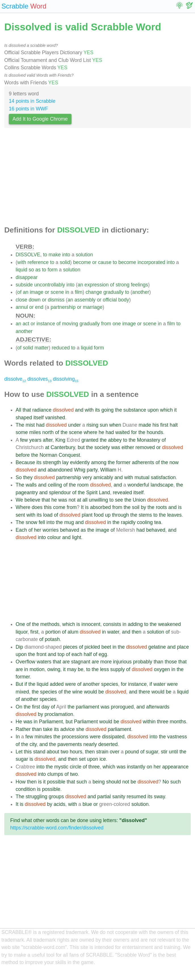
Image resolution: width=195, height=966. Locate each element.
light (76, 537)
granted (89, 440)
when (115, 425)
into (66, 254)
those (171, 662)
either (127, 447)
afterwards (157, 707)
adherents (143, 462)
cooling (145, 522)
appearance (175, 767)
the (118, 410)
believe (32, 500)
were (70, 684)
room (83, 485)
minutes (43, 736)
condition (25, 789)
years (35, 440)
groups (56, 796)
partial (104, 796)
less (104, 669)
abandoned (60, 470)
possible (56, 782)
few (24, 440)
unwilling (98, 500)
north (48, 432)
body (123, 300)
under (74, 425)
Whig (79, 470)
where (90, 432)
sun (104, 425)
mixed (22, 692)
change (94, 292)
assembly (84, 300)
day (45, 707)
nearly (90, 744)
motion (37, 669)
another (140, 292)
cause (104, 262)
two (64, 752)
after (48, 440)
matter (42, 348)
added (57, 684)
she (80, 729)
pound (132, 752)
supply (117, 669)
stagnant (81, 662)
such (81, 782)
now (174, 462)
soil (135, 507)
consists (112, 624)
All (18, 410)
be (80, 669)
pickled (92, 647)
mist (30, 425)
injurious (122, 662)
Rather (23, 729)
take (48, 729)
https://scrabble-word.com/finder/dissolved (57, 828)
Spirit (92, 492)
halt (174, 425)
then (136, 632)
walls (31, 485)
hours (76, 752)
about (53, 752)
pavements (69, 744)
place (183, 647)
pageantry (27, 492)
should (113, 782)
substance (134, 410)
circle (75, 767)
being (99, 782)
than (158, 662)
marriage (92, 307)
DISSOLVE (28, 254)
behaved (69, 530)
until (173, 752)
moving (70, 323)
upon (153, 410)
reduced (61, 348)
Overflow (25, 662)
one (116, 323)
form (53, 270)
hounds (155, 432)
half (88, 654)
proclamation (59, 714)
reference (38, 262)
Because (25, 462)
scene (57, 292)
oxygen (162, 669)
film (78, 292)
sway (159, 796)
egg (103, 654)
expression (97, 285)
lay (65, 462)
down (35, 300)
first (164, 425)
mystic (61, 767)
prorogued (122, 707)
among (98, 462)
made (145, 425)
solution (84, 254)
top (61, 654)
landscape (161, 485)
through (120, 515)
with (21, 262)
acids (59, 804)
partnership (63, 307)
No (166, 782)
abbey (115, 440)
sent (20, 515)
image (36, 292)
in (67, 292)
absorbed (100, 507)
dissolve (15, 379)
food (99, 515)
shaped (24, 417)
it (175, 410)
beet (106, 647)
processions (75, 736)
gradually (113, 292)
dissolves (39, 379)
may (71, 669)
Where (23, 507)
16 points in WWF (28, 109)
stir (164, 752)
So (19, 477)
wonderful (138, 485)
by (143, 507)
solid (65, 262)
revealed (122, 492)
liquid (21, 270)
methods (49, 624)
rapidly (128, 522)
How (21, 782)
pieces (70, 647)
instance (45, 323)
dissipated (113, 736)
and (79, 410)
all (84, 500)
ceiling (55, 485)
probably (142, 662)
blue (87, 804)
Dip (19, 647)
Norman (48, 455)
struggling (36, 796)
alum (73, 632)
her (37, 530)
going (107, 410)
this (48, 507)
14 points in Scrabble (32, 101)
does (37, 507)
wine (77, 692)
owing (53, 669)
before (23, 455)
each (77, 654)
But (19, 684)
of (112, 285)
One (20, 624)
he (101, 432)
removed (145, 447)
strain (102, 752)
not (72, 500)
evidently (80, 462)
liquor (22, 632)
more (106, 662)
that (26, 410)
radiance (42, 410)
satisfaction (163, 477)
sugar (152, 752)
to (45, 254)
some (22, 432)
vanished (55, 417)
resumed (136, 796)
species (109, 684)
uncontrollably (49, 285)
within (149, 721)
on (149, 767)
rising (92, 425)
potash (52, 639)
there (144, 692)
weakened (169, 624)
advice (67, 729)
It (82, 507)
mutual (142, 477)
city (33, 744)
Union (139, 500)
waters (44, 662)
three (162, 721)
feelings (139, 285)
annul (22, 307)
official (110, 300)
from (106, 323)
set (82, 759)
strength (52, 462)
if (25, 684)
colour (54, 537)
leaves (174, 515)
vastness (177, 736)
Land (104, 492)
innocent (90, 624)
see (119, 500)
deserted (108, 744)
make (55, 254)
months (178, 721)
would (90, 692)
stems (145, 515)
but (81, 447)
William (108, 470)
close (21, 300)
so (31, 270)
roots (161, 507)
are (66, 662)
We (19, 500)
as (38, 270)
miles (35, 432)
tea (157, 522)
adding (135, 624)
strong (122, 285)
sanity (118, 796)
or (94, 262)
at (47, 447)
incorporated (151, 262)
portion (53, 632)
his (155, 425)
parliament (87, 707)
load (48, 515)
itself (38, 417)
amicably (103, 477)
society (102, 447)
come (59, 507)
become (82, 262)
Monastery (148, 440)
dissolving (65, 379)
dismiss (56, 300)
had (40, 425)
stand (39, 752)
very (87, 477)
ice (102, 759)
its (97, 410)
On (19, 707)
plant (87, 515)
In (18, 736)
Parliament (51, 721)
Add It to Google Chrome (40, 119)
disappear (26, 277)
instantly (136, 767)
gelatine (157, 647)
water (113, 632)
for (134, 432)
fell (42, 522)
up (108, 515)
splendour (60, 492)
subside (24, 285)
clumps (55, 774)
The (20, 425)
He (19, 721)
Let (19, 752)
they (27, 477)
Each (21, 530)
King (60, 440)
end (39, 307)
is (87, 507)
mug (69, 522)
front (41, 654)
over (114, 752)
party (92, 470)
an (80, 285)
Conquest (69, 455)
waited (122, 432)
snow (31, 522)
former (123, 462)
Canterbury (63, 447)
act (25, 323)
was (115, 447)
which (166, 410)
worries (51, 530)
